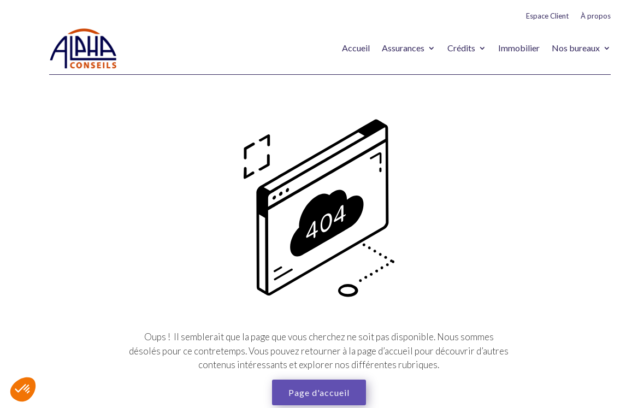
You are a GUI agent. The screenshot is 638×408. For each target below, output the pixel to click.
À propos (596, 16)
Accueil (356, 48)
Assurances (403, 48)
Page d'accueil (319, 392)
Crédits (461, 48)
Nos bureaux (576, 48)
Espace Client (547, 16)
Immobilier (519, 48)
